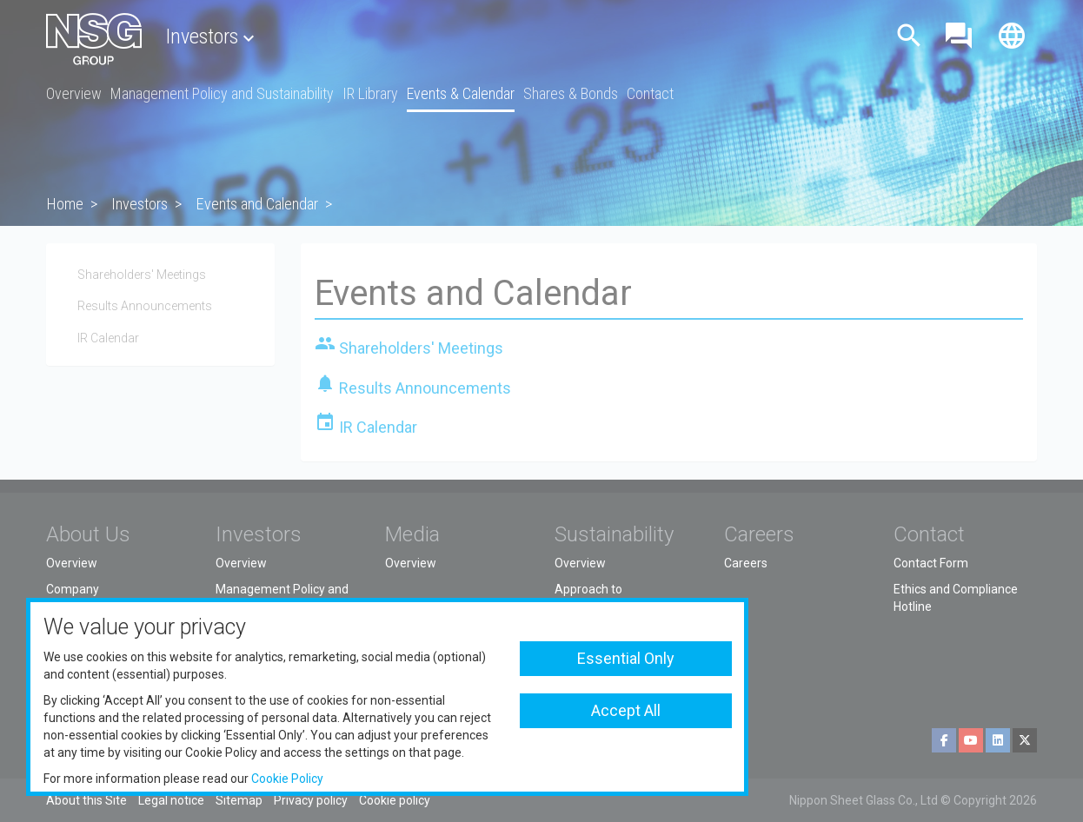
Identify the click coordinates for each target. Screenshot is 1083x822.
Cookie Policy (287, 779)
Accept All (626, 710)
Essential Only (625, 658)
